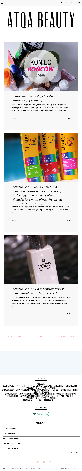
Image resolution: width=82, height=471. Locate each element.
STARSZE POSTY (68, 336)
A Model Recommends (10, 438)
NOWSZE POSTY (13, 336)
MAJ (41, 386)
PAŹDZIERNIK (31, 388)
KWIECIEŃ (34, 386)
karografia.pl (74, 468)
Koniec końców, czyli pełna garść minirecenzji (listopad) (34, 98)
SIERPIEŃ (64, 386)
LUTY (43, 384)
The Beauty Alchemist (11, 448)
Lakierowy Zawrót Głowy (12, 443)
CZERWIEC (48, 386)
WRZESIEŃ (73, 386)
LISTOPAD (42, 388)
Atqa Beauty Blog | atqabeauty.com (23, 468)
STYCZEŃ (11, 386)
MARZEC (25, 386)
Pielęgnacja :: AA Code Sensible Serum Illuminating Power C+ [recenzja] (38, 291)
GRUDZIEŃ (51, 388)
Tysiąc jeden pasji (9, 433)
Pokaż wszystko (74, 452)
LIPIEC (56, 386)
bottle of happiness (10, 428)
